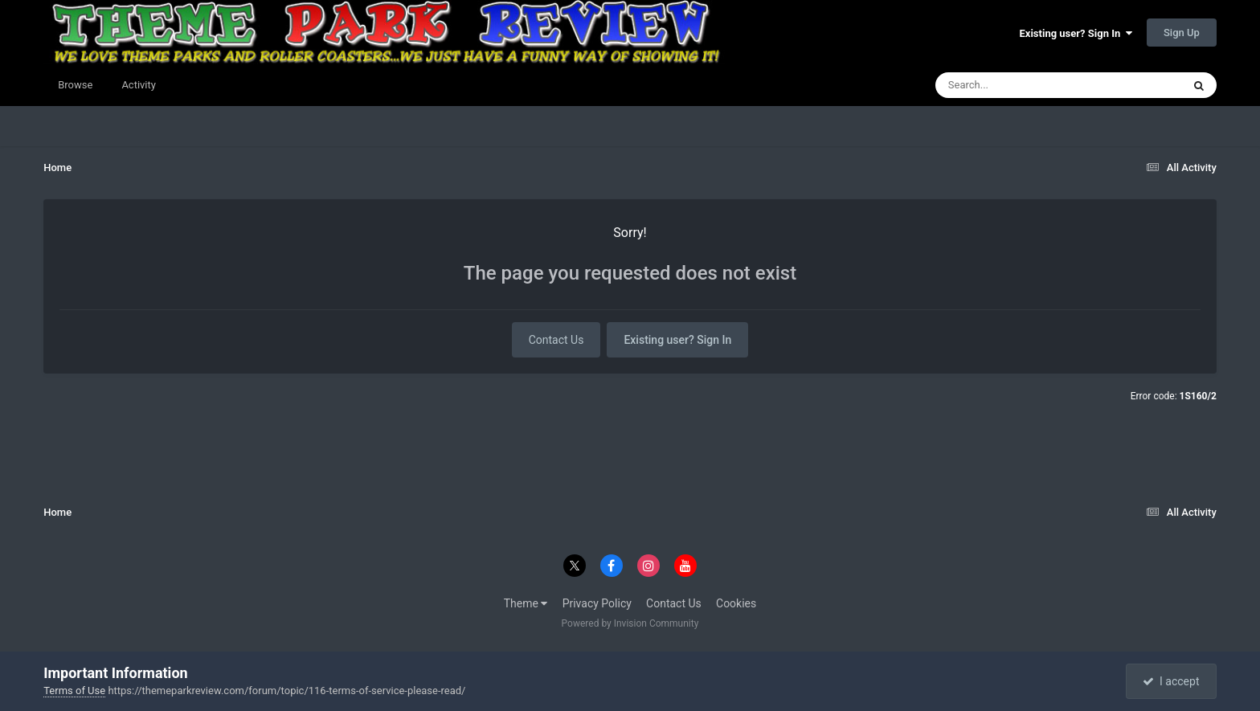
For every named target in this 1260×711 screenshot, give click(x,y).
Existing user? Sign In (1076, 33)
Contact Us (556, 339)
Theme (526, 603)
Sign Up (1182, 33)
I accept (1171, 681)
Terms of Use (74, 690)
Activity (138, 85)
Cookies (736, 603)
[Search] (1018, 85)
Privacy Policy (597, 603)
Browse (75, 85)
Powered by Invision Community (630, 623)
